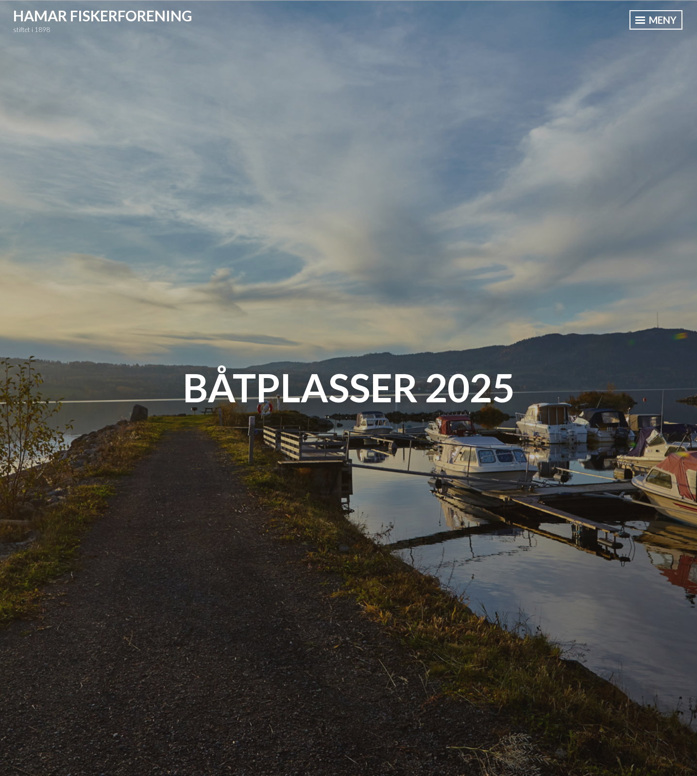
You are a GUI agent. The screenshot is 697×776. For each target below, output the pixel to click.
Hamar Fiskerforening (102, 15)
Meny (656, 20)
